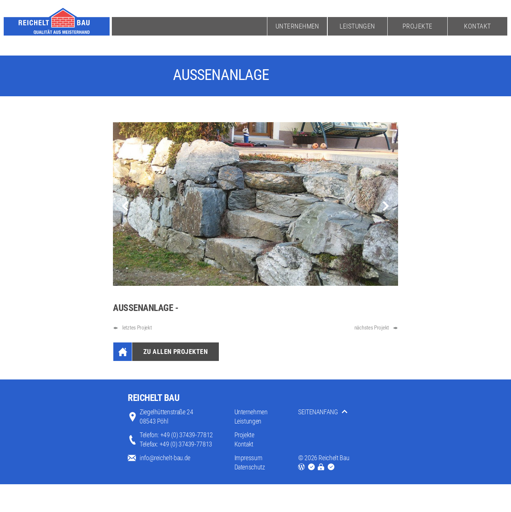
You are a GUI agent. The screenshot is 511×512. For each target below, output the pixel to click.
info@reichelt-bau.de (165, 458)
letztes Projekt (137, 327)
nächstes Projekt (371, 327)
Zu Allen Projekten (175, 351)
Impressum (248, 458)
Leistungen (357, 26)
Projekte (417, 26)
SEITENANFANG (318, 412)
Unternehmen (297, 26)
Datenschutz (249, 467)
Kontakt (477, 26)
